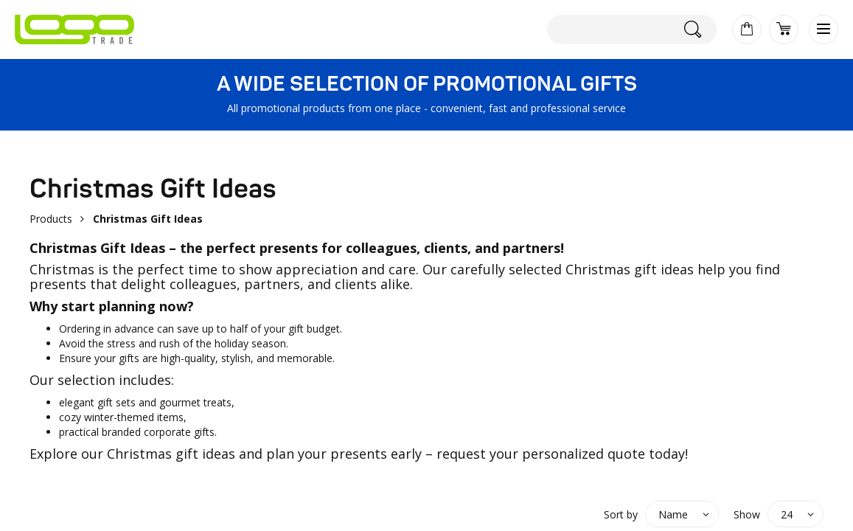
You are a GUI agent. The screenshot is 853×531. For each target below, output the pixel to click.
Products (50, 219)
